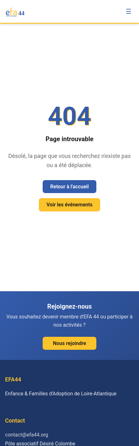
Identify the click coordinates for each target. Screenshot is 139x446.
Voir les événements (69, 205)
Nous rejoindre (69, 343)
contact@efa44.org (26, 435)
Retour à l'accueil (69, 187)
